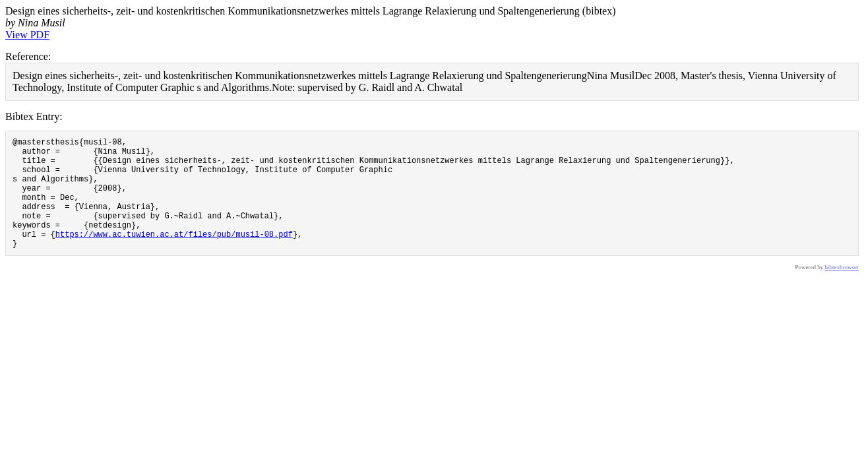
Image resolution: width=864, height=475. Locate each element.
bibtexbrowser (842, 291)
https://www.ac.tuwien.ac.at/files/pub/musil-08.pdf (174, 255)
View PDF (27, 34)
